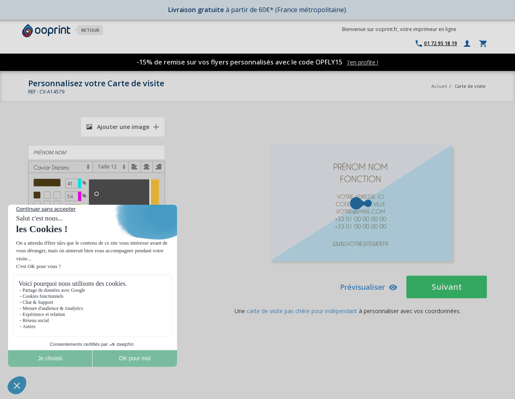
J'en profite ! (362, 62)
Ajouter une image (118, 127)
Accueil (439, 86)
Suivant (447, 286)
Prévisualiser (369, 287)
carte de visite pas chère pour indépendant (302, 311)
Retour (90, 30)
